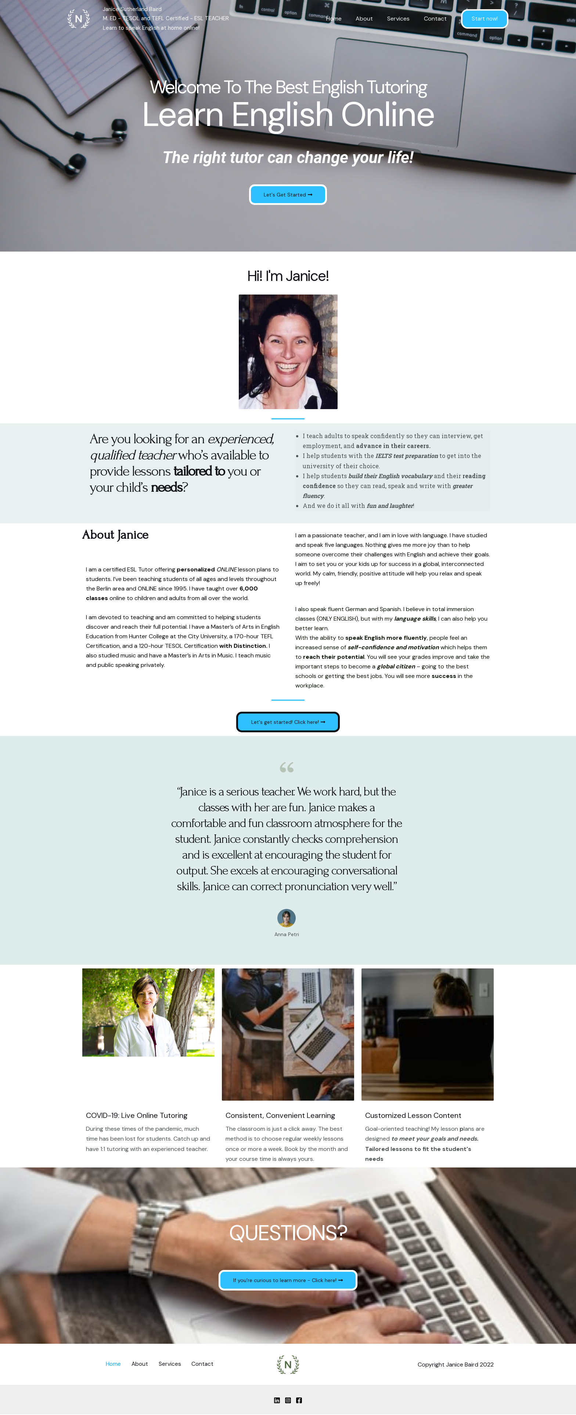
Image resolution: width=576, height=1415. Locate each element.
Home (342, 18)
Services (402, 18)
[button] (288, 194)
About (370, 18)
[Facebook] (299, 1400)
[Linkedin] (277, 1400)
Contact (436, 18)
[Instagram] (288, 1400)
